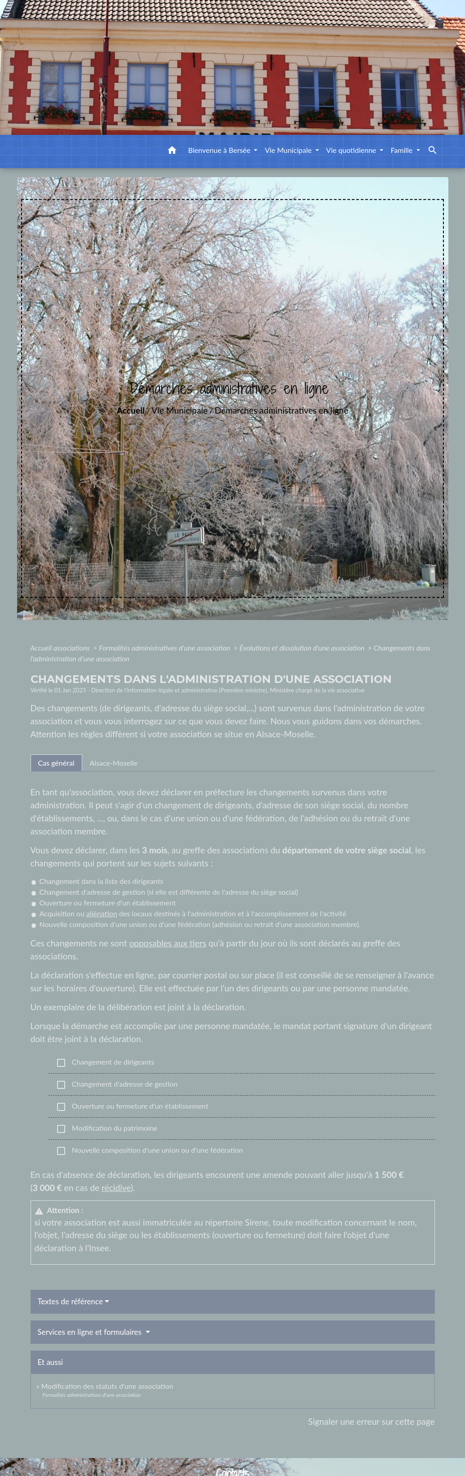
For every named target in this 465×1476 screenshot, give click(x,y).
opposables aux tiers (167, 943)
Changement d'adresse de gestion (117, 1084)
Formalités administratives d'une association (165, 647)
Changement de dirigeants (105, 1062)
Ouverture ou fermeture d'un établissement (132, 1106)
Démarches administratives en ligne (282, 410)
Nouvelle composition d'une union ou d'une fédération (149, 1151)
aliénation (101, 913)
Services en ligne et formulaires (91, 1332)
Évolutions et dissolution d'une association (302, 647)
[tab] (56, 762)
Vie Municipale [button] (289, 150)
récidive (116, 1187)
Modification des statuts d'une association (107, 1386)
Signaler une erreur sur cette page (371, 1421)
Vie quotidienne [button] (352, 150)
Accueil (131, 410)
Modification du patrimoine (107, 1129)
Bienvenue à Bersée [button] (220, 150)
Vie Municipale (179, 410)
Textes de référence (70, 1301)
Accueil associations (61, 647)
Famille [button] (402, 150)
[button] (172, 151)
